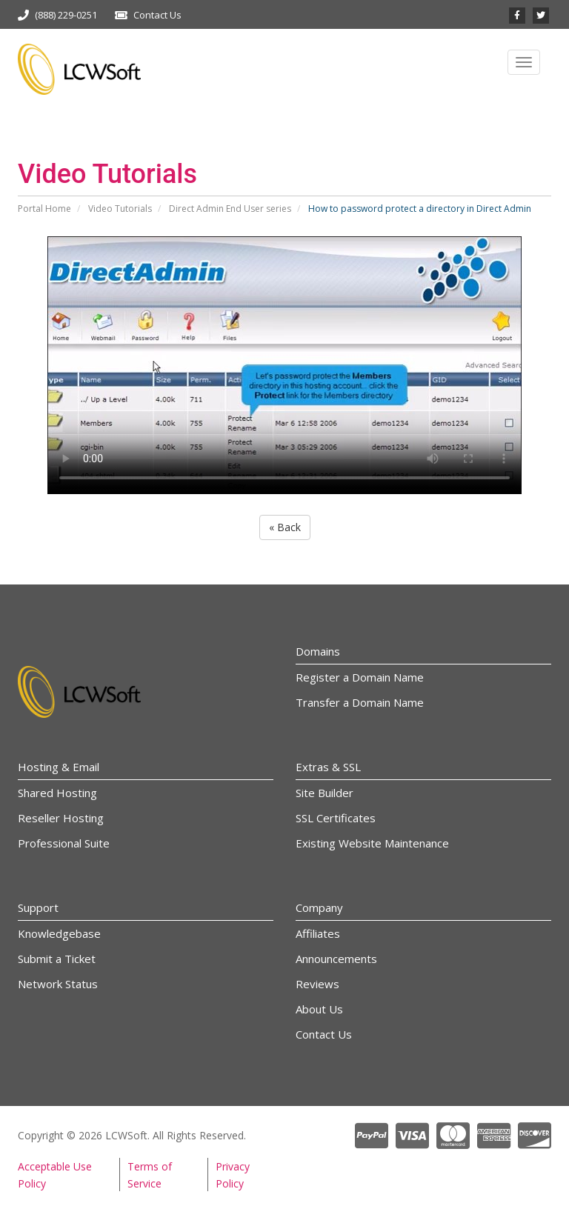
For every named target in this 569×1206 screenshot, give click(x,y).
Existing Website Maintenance (372, 843)
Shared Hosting (57, 792)
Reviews (317, 983)
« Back (285, 527)
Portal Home (44, 208)
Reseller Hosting (61, 817)
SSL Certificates (336, 817)
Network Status (58, 983)
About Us (319, 1009)
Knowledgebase (59, 933)
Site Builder (324, 792)
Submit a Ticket (57, 958)
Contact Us (157, 14)
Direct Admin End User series (230, 208)
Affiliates (318, 933)
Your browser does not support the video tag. (284, 365)
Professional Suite (64, 843)
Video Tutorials (120, 208)
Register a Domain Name (360, 677)
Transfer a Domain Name (360, 702)
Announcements (336, 958)
